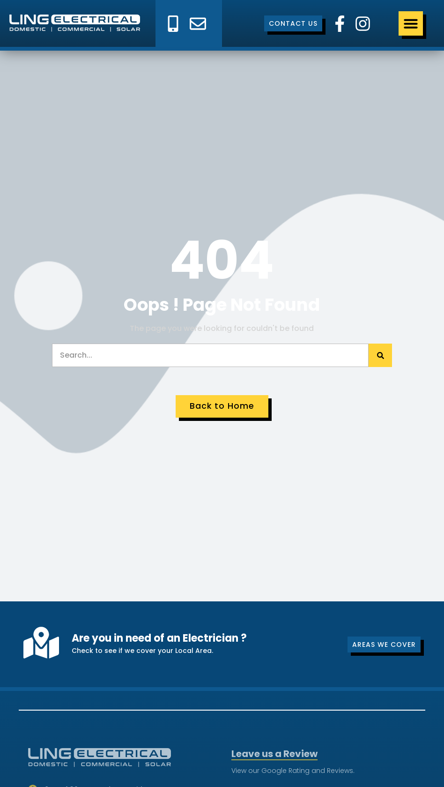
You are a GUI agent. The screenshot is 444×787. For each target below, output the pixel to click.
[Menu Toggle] (410, 23)
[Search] (380, 355)
